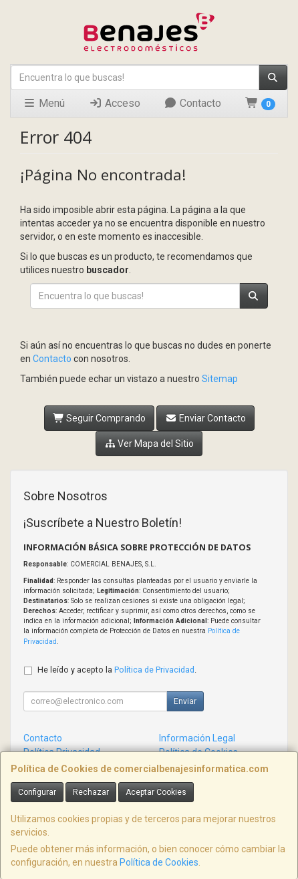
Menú (44, 103)
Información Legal (197, 738)
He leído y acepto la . (116, 670)
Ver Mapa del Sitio (149, 443)
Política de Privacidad (154, 670)
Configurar (37, 792)
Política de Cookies (159, 862)
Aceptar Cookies (156, 792)
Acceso (114, 103)
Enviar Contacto (205, 418)
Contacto (192, 103)
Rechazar (91, 792)
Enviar (185, 701)
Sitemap (220, 378)
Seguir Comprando (99, 418)
